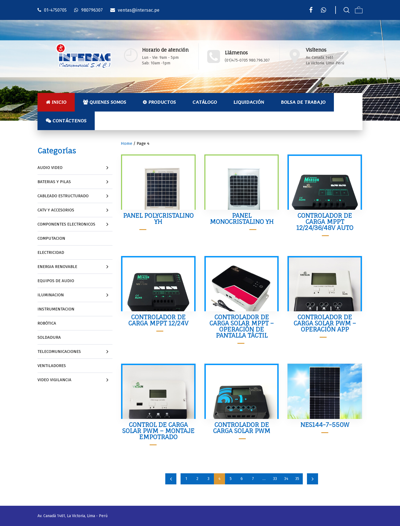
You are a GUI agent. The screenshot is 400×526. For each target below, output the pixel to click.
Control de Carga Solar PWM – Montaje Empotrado (158, 431)
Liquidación (249, 102)
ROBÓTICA (47, 323)
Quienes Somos (104, 102)
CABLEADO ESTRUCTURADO (63, 195)
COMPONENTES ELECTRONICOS (66, 224)
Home (126, 143)
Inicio (56, 102)
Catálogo (204, 102)
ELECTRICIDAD (51, 252)
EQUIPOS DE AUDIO (56, 280)
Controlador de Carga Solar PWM (241, 427)
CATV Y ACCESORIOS (56, 210)
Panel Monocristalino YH (242, 218)
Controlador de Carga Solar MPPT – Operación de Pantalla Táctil (241, 326)
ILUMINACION (51, 294)
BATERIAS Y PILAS (54, 181)
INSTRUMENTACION (56, 309)
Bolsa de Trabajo (303, 102)
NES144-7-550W (324, 424)
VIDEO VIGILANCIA (54, 379)
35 (297, 478)
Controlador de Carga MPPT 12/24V (158, 320)
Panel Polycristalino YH (158, 218)
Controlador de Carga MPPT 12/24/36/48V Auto (324, 221)
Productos (159, 102)
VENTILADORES (52, 365)
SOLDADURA (49, 337)
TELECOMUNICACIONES (59, 351)
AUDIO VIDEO (50, 167)
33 (275, 478)
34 (286, 478)
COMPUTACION (51, 238)
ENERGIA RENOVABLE (57, 266)
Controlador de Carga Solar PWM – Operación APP (325, 323)
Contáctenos (66, 120)
